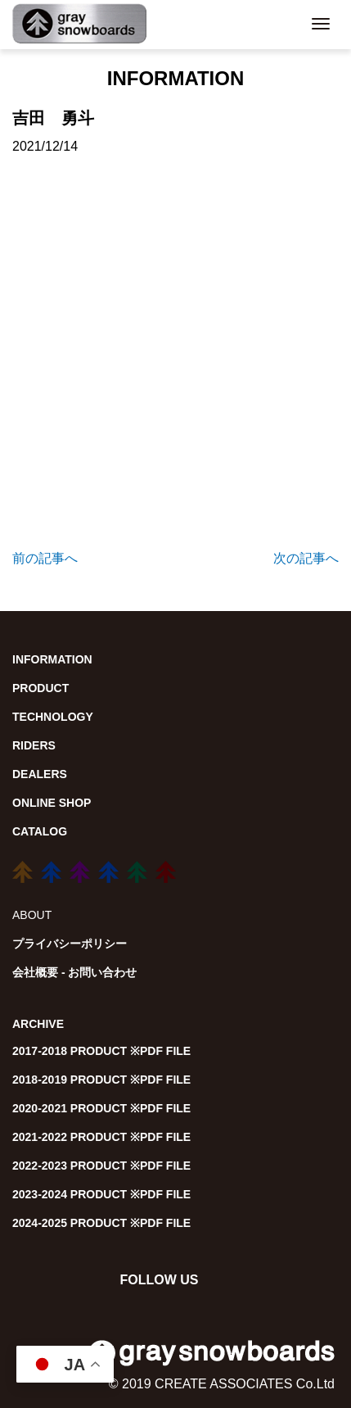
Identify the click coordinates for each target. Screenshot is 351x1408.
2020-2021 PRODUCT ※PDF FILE (101, 1108)
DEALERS (39, 774)
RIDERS (34, 745)
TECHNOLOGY (52, 716)
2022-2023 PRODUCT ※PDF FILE (101, 1165)
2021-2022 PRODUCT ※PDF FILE (101, 1136)
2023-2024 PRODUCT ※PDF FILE (101, 1194)
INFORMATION (52, 659)
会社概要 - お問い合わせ (74, 972)
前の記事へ (45, 558)
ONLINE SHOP (51, 802)
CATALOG (39, 831)
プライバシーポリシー (69, 943)
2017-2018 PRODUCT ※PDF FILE (101, 1050)
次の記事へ (306, 558)
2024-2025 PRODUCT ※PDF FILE (101, 1222)
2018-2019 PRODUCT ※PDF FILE (101, 1079)
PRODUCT (40, 688)
